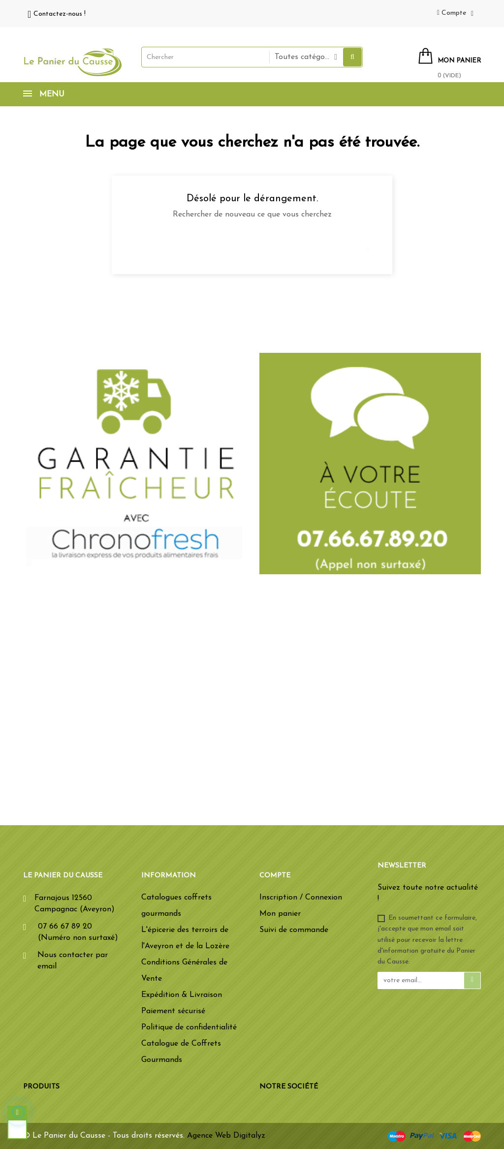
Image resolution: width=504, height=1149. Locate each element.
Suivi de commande (293, 930)
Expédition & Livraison (181, 995)
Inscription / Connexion (300, 897)
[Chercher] (252, 245)
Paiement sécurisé (173, 1011)
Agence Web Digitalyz (226, 1136)
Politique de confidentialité (189, 1027)
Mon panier (280, 914)
